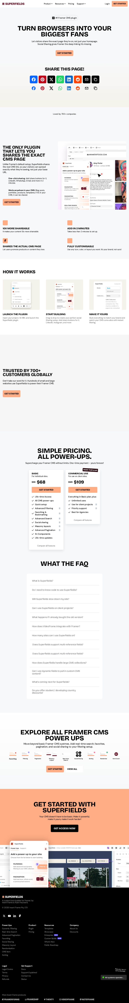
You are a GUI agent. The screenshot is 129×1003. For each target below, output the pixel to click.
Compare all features (46, 545)
